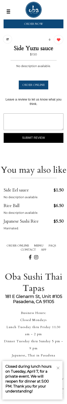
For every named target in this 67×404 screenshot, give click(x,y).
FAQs (52, 246)
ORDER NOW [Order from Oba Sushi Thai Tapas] (33, 24)
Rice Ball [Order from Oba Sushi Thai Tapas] (11, 206)
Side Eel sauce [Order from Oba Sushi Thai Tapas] (16, 190)
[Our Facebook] (30, 257)
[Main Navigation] (8, 11)
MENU (38, 246)
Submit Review (33, 137)
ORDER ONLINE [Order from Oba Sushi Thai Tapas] (18, 246)
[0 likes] (57, 40)
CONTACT (28, 250)
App (43, 250)
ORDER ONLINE (33, 85)
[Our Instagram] (36, 257)
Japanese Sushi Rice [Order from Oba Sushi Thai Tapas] (21, 221)
